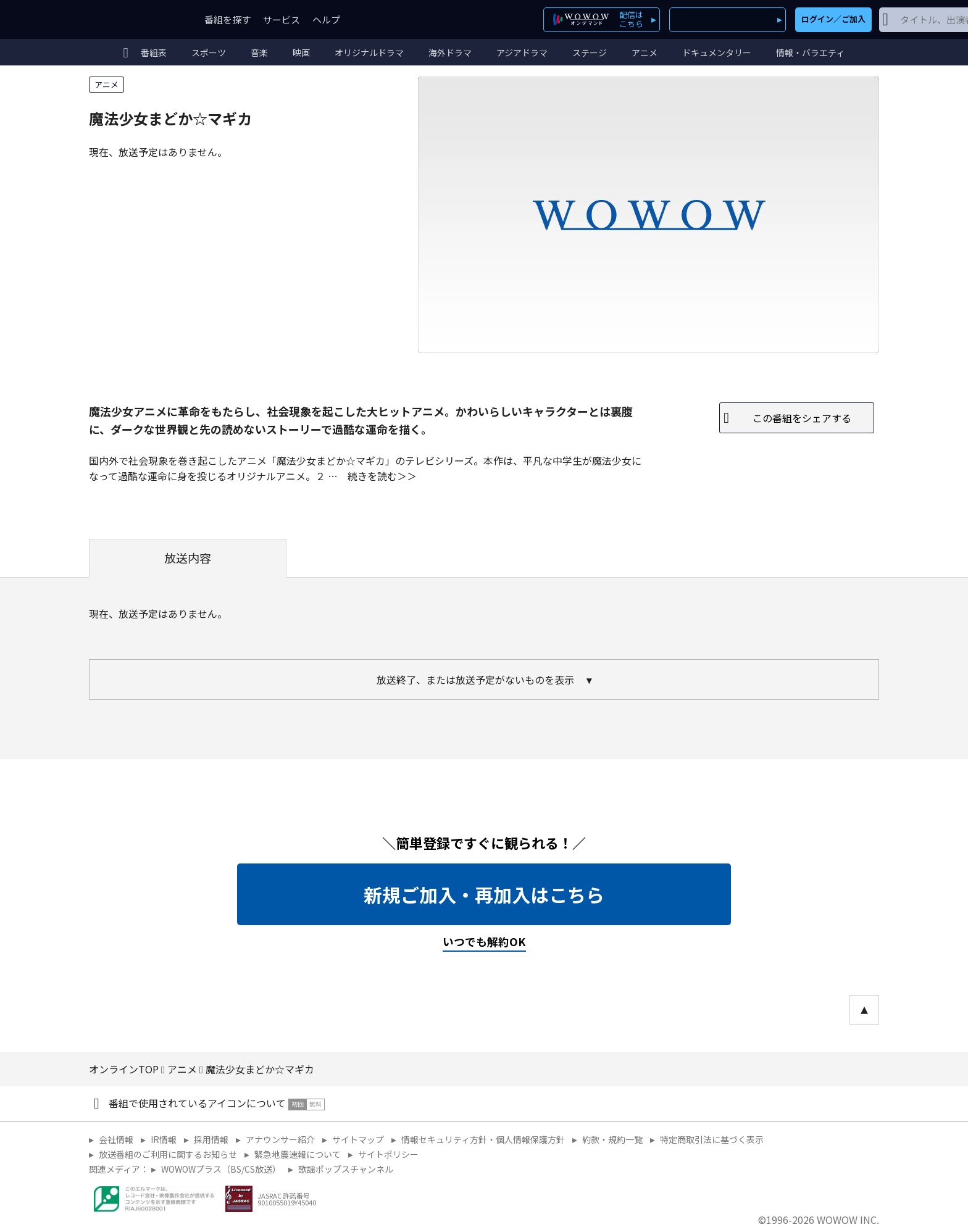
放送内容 (187, 558)
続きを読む (372, 475)
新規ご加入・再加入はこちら (484, 894)
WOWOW (134, 19)
